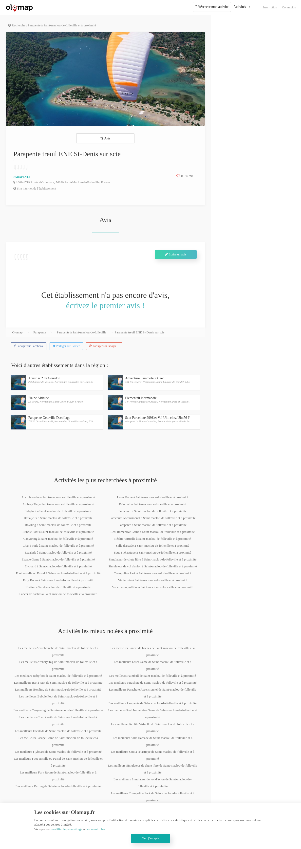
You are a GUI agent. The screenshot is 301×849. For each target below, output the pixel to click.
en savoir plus (96, 829)
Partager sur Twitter (66, 346)
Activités (239, 7)
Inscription (270, 7)
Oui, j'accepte (150, 838)
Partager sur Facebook (28, 346)
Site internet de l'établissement (34, 188)
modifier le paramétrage (67, 829)
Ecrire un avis (175, 254)
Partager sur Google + (104, 346)
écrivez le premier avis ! (105, 305)
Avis (105, 138)
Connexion (289, 7)
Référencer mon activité (211, 7)
